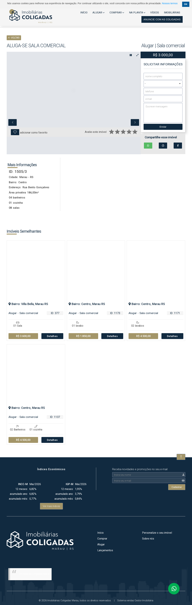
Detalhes (52, 336)
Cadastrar (177, 487)
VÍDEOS (154, 12)
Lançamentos (105, 550)
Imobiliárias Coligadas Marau (35, 573)
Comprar (102, 538)
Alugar (101, 544)
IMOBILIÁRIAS (172, 12)
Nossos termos (169, 3)
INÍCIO (83, 12)
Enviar (163, 126)
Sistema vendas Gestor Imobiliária (135, 600)
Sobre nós (148, 538)
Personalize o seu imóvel (157, 532)
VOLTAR (14, 37)
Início (100, 532)
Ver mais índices (51, 506)
